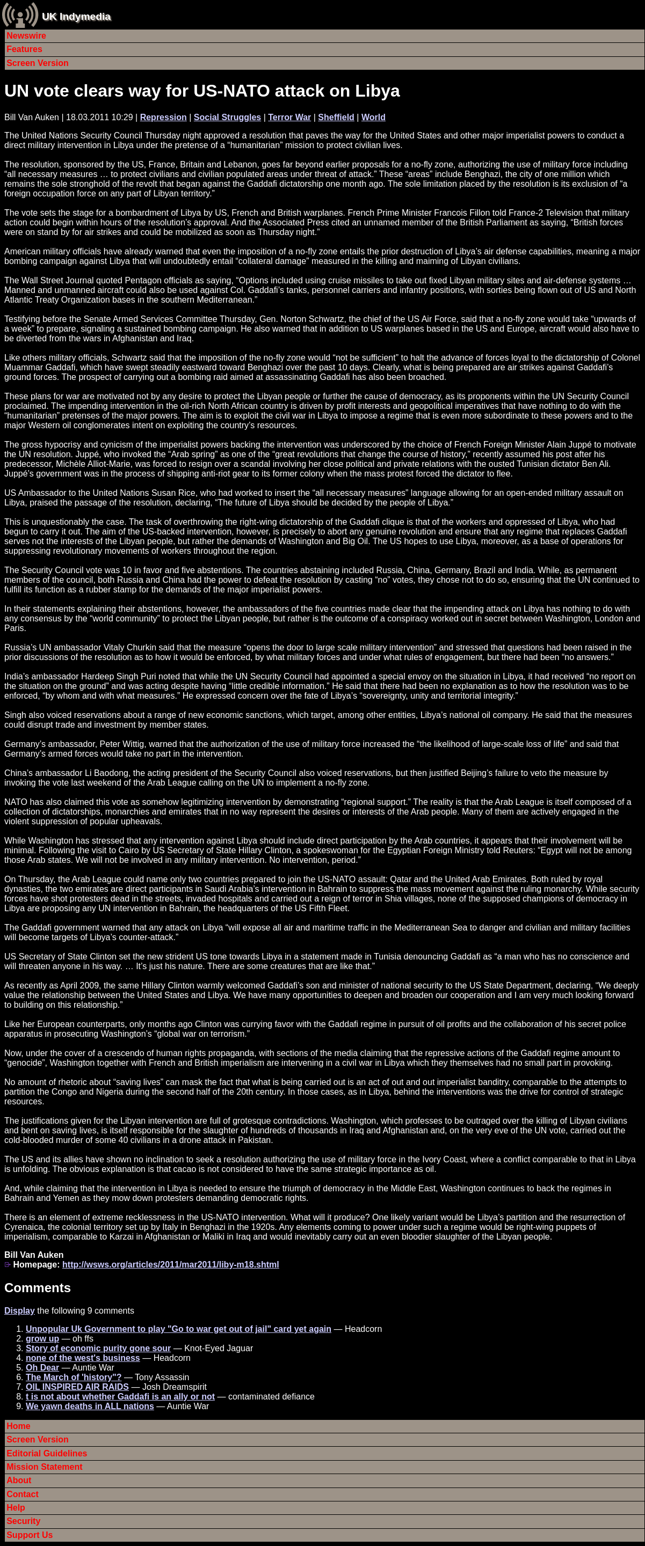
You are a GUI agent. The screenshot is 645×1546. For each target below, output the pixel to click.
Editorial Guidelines (46, 1453)
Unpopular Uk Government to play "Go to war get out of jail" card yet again (178, 1328)
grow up (42, 1338)
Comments (37, 1287)
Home (18, 1426)
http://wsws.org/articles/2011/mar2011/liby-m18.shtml (170, 1264)
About (18, 1480)
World (373, 117)
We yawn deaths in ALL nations (90, 1406)
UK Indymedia (76, 16)
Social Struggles (227, 117)
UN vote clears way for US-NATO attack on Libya (202, 90)
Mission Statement (44, 1466)
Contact (22, 1494)
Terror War (289, 117)
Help (15, 1507)
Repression (163, 117)
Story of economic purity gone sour (98, 1348)
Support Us (29, 1535)
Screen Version (37, 63)
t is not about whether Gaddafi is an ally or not (120, 1396)
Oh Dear (42, 1367)
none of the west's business (83, 1357)
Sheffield (336, 117)
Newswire (26, 35)
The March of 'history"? (74, 1377)
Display (19, 1310)
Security (23, 1521)
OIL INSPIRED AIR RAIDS (77, 1386)
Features (24, 49)
